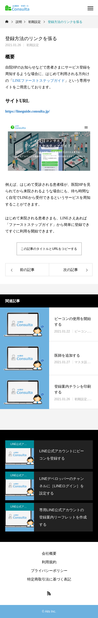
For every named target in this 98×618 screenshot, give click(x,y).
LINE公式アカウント (22, 444)
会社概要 (49, 553)
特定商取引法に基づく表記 (49, 579)
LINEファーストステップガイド (39, 81)
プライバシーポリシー (49, 570)
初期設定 (32, 45)
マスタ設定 (82, 362)
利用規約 (49, 562)
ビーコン (80, 331)
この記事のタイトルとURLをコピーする (49, 249)
